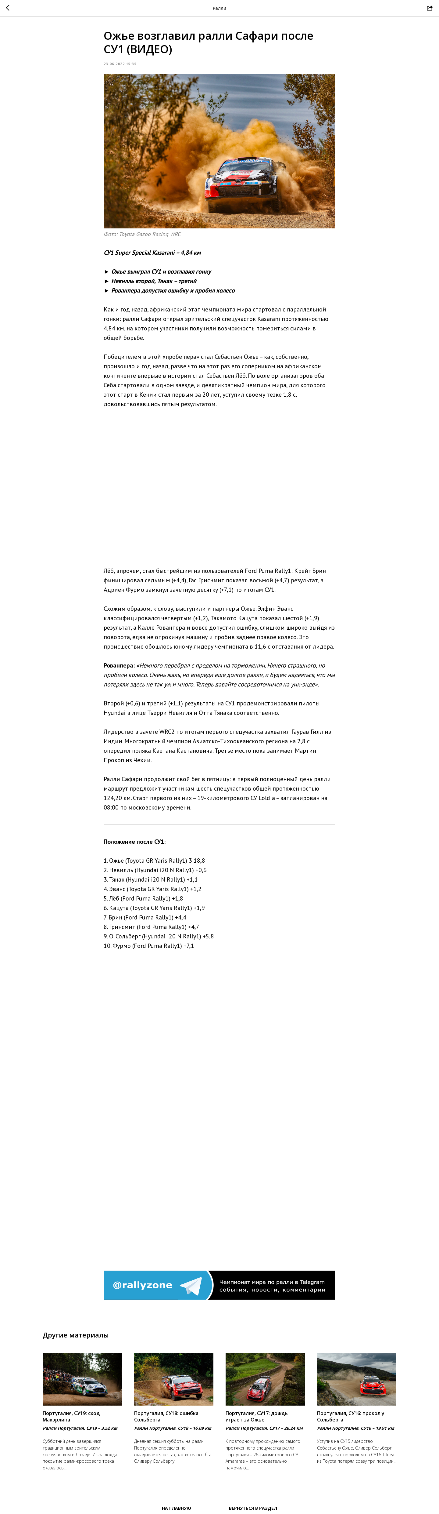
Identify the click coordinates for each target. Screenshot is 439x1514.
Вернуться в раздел (253, 1508)
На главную (176, 1508)
